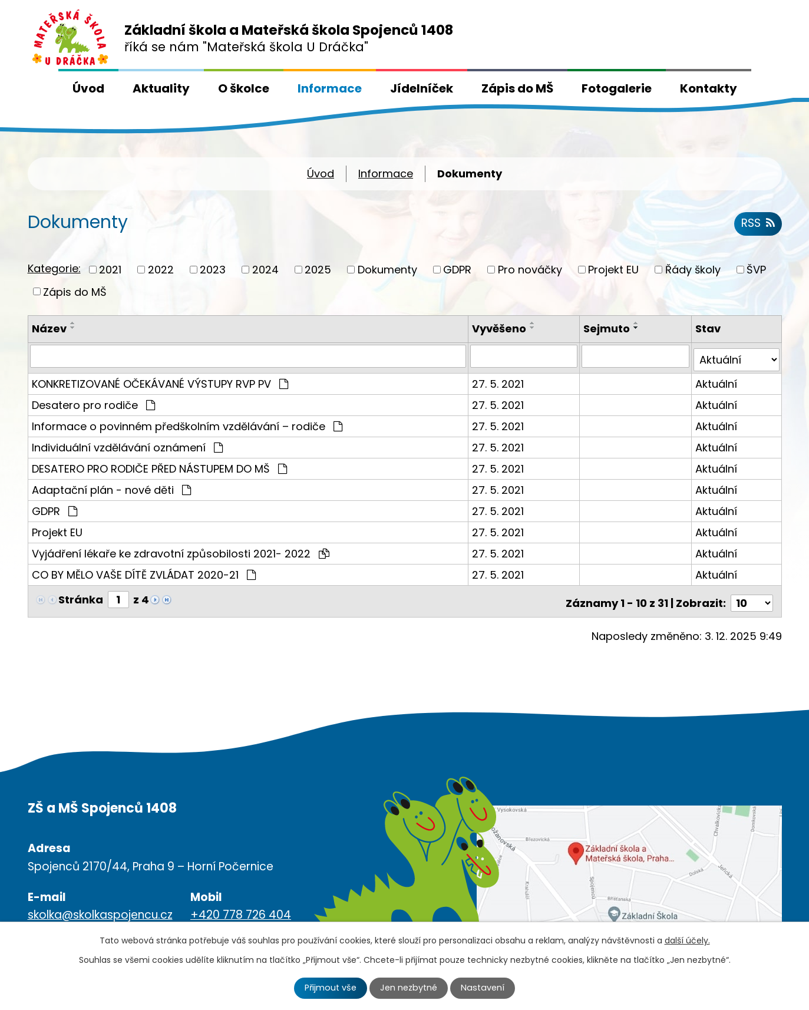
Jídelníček (421, 88)
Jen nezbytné (408, 988)
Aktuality (161, 88)
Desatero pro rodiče (93, 401)
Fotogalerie (617, 88)
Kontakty (708, 88)
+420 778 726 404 (240, 907)
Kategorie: (54, 268)
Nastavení (482, 988)
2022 (161, 269)
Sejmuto (608, 328)
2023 (213, 269)
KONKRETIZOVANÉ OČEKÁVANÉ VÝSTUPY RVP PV (160, 379)
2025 (318, 269)
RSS (758, 223)
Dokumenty (387, 269)
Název (49, 328)
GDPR (457, 269)
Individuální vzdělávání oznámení (127, 443)
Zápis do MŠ (517, 88)
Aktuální (717, 379)
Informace (330, 88)
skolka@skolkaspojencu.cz (100, 907)
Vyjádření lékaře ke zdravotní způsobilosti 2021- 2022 (180, 549)
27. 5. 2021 (499, 379)
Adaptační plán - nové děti (111, 485)
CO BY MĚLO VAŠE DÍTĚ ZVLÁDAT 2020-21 (144, 570)
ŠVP (756, 269)
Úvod (88, 88)
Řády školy (693, 269)
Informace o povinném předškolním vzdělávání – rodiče (187, 422)
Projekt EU (613, 269)
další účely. (687, 940)
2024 (265, 269)
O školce (243, 88)
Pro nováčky (530, 269)
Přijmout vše (330, 988)
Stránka (80, 595)
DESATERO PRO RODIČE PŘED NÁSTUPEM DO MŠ (159, 464)
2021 (110, 269)
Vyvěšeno (500, 328)
